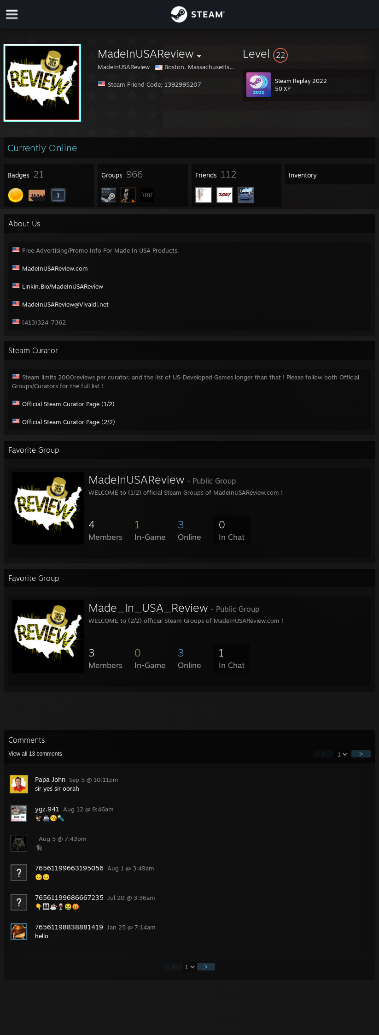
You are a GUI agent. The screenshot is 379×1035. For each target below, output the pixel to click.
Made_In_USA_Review (148, 608)
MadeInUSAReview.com (55, 268)
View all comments (35, 754)
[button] (309, 53)
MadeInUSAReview (136, 479)
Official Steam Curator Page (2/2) (68, 422)
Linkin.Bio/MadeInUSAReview (62, 286)
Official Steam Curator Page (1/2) (68, 404)
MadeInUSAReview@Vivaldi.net (65, 304)
